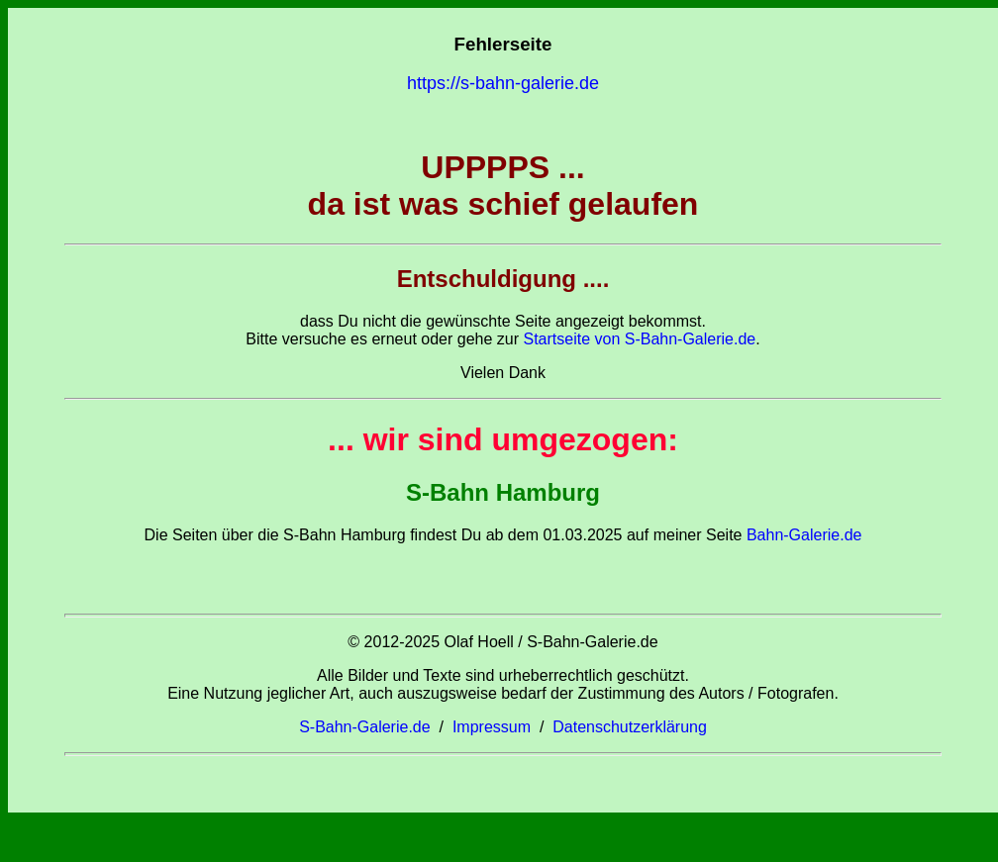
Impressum (491, 726)
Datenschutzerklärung (629, 726)
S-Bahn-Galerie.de (365, 726)
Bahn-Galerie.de (801, 535)
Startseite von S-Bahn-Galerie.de (639, 339)
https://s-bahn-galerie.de (503, 83)
